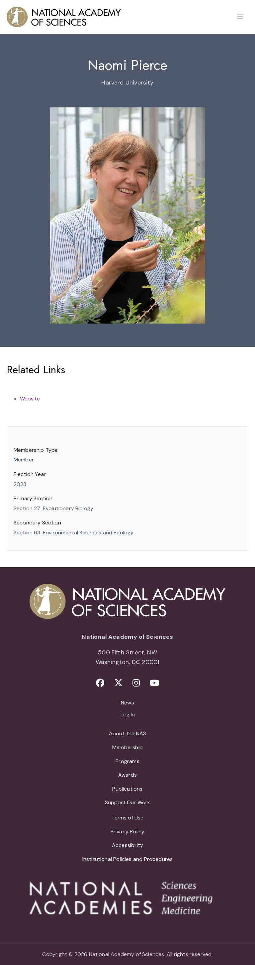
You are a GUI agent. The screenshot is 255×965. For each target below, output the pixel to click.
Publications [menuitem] (127, 788)
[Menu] (239, 17)
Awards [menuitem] (127, 774)
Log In (128, 715)
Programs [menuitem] (127, 761)
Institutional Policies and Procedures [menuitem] (127, 859)
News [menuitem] (127, 702)
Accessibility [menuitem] (127, 845)
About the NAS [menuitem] (127, 733)
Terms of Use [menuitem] (127, 817)
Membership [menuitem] (127, 747)
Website (30, 398)
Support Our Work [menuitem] (127, 802)
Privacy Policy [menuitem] (128, 831)
